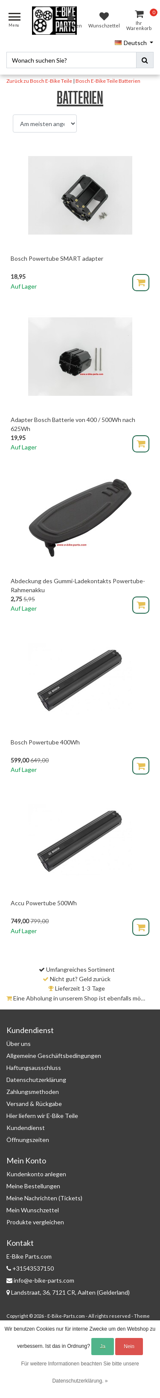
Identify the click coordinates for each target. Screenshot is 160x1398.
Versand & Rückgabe (34, 1103)
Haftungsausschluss (33, 1067)
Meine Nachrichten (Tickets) (44, 1198)
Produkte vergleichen (35, 1222)
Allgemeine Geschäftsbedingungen (53, 1055)
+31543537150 (30, 1268)
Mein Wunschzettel (32, 1210)
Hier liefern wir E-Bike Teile (42, 1115)
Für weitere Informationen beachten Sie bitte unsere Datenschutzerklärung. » (80, 1372)
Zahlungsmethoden (32, 1091)
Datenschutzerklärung (36, 1079)
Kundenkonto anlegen (36, 1174)
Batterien (129, 81)
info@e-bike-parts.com (40, 1280)
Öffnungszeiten (27, 1139)
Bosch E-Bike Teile (97, 81)
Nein (129, 1347)
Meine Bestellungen (33, 1186)
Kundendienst (25, 1127)
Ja (102, 1347)
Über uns (18, 1043)
